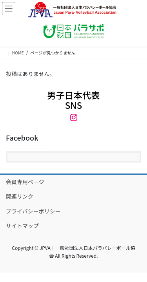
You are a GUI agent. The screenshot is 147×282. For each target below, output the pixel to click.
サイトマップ (22, 226)
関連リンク (19, 196)
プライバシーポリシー (33, 211)
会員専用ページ (25, 182)
